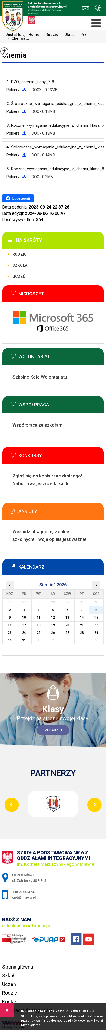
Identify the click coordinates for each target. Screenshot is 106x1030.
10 (24, 617)
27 (67, 633)
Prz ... (82, 34)
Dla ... (66, 34)
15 (96, 617)
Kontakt (10, 1001)
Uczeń (18, 276)
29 (96, 633)
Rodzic (48, 34)
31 (24, 640)
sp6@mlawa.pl (85, 8)
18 (39, 625)
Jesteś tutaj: (16, 34)
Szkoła (19, 265)
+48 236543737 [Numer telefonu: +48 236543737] (24, 892)
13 (67, 617)
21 (82, 625)
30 (10, 640)
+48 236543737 (97, 8)
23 (10, 633)
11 (39, 617)
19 (53, 625)
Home (33, 34)
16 (10, 625)
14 (82, 617)
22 (96, 625)
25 (39, 633)
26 (53, 633)
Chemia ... (17, 38)
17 (24, 625)
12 (53, 617)
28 (82, 633)
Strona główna (17, 967)
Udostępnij (18, 198)
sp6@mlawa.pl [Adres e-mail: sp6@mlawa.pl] (24, 897)
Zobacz (53, 730)
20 (67, 625)
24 (24, 633)
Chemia (14, 55)
